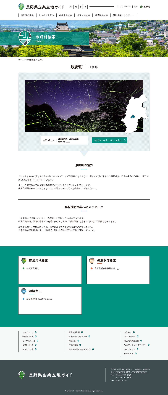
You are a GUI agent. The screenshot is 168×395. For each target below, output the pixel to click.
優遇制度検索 (101, 15)
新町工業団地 (32, 268)
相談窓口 (72, 341)
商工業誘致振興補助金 (106, 268)
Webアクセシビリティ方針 (135, 345)
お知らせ (128, 332)
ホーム (21, 60)
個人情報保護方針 (131, 341)
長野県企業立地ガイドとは (80, 349)
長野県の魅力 (27, 15)
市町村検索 (30, 60)
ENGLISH (127, 7)
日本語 (119, 7)
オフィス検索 (83, 15)
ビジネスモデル (46, 15)
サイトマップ (129, 349)
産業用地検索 (65, 15)
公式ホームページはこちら (108, 140)
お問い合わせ (129, 336)
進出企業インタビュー (123, 15)
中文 (135, 7)
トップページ (27, 332)
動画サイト (128, 353)
